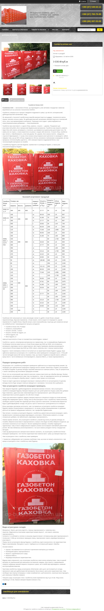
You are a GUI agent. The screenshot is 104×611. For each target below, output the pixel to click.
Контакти (65, 29)
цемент (49, 117)
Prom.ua (61, 607)
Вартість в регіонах (20, 29)
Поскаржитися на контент (58, 609)
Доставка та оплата (9, 35)
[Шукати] (100, 29)
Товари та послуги (39, 29)
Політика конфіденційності (73, 609)
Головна (5, 29)
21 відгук (83, 1)
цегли (59, 351)
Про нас (55, 29)
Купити (59, 71)
